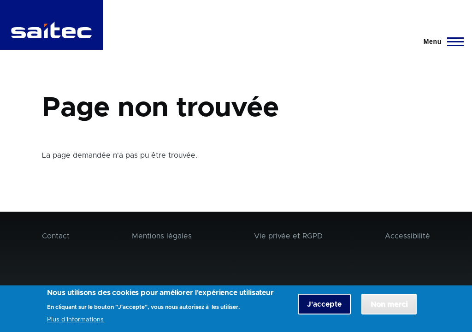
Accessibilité (407, 236)
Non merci (389, 306)
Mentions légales (162, 236)
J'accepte (324, 306)
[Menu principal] (440, 41)
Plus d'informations (75, 322)
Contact (56, 236)
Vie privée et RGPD (288, 236)
